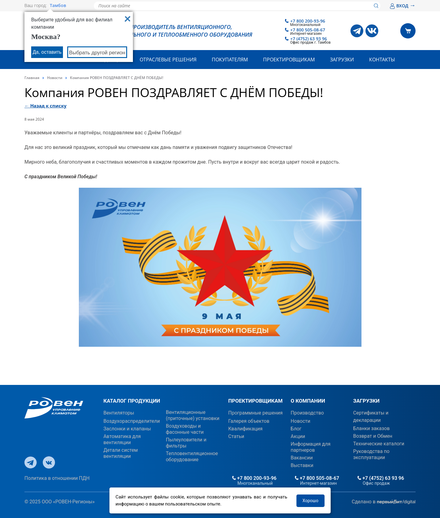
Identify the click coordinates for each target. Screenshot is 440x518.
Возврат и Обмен (372, 436)
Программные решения (255, 413)
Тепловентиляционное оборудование (192, 456)
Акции (298, 436)
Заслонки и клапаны (127, 429)
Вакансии (302, 458)
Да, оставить (47, 52)
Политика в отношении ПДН (57, 478)
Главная (31, 77)
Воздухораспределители (131, 421)
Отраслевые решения (168, 59)
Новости (54, 77)
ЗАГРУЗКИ (366, 401)
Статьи (236, 436)
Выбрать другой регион (97, 53)
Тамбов (58, 5)
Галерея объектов (249, 421)
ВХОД (403, 6)
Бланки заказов (371, 428)
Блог (296, 429)
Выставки (302, 465)
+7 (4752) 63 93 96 (308, 39)
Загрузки (342, 59)
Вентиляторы (118, 413)
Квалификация (245, 429)
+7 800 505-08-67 (307, 30)
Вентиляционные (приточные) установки (192, 415)
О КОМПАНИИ (308, 401)
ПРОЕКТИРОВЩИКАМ (255, 401)
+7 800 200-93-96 (307, 21)
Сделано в (384, 502)
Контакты (382, 59)
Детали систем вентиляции (120, 453)
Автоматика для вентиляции (122, 439)
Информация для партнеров (310, 447)
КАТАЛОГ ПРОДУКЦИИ (131, 401)
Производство (307, 413)
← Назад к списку (45, 106)
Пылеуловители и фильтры (186, 443)
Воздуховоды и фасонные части (185, 429)
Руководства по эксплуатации (371, 454)
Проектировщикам (289, 59)
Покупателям (230, 59)
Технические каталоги (378, 444)
